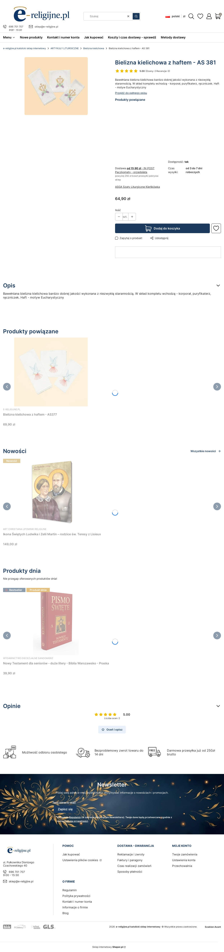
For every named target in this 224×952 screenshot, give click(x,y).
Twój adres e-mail (64, 802)
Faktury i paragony (129, 860)
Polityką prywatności (76, 821)
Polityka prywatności (76, 896)
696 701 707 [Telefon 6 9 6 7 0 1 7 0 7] (16, 26)
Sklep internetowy (107, 946)
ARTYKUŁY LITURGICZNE (65, 48)
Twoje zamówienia (184, 854)
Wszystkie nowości (205, 451)
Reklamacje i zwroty (130, 854)
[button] (136, 16)
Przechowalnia (182, 866)
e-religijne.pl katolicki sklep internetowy (24, 48)
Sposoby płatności (129, 871)
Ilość (118, 210)
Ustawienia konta (183, 860)
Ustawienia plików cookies (80, 860)
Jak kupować (71, 854)
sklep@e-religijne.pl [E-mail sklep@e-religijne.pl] (46, 26)
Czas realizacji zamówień (134, 866)
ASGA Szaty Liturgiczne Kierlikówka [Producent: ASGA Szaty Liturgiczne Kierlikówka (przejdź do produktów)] (137, 186)
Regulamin (75, 817)
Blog (65, 913)
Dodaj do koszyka (167, 228)
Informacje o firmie (75, 907)
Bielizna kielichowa (93, 48)
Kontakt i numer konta (77, 901)
